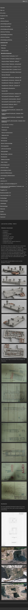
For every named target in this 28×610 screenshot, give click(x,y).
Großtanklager (3, 198)
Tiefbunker (3, 48)
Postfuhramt (4, 130)
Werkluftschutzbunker (6, 53)
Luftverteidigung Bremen (5, 23)
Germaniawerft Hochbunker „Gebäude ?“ (11, 96)
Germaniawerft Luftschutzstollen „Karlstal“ (11, 101)
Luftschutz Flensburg (5, 31)
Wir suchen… (3, 13)
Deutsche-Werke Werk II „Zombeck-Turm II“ (11, 69)
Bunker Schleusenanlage (6, 143)
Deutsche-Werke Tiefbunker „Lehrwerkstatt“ (11, 64)
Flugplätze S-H (3, 190)
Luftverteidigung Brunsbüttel (6, 29)
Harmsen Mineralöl (6, 74)
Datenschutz (3, 214)
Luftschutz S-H (3, 181)
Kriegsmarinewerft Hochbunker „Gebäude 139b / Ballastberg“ (12, 118)
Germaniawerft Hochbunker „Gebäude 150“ (11, 93)
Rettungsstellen (4, 151)
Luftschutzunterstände (6, 148)
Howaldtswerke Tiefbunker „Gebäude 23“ (11, 85)
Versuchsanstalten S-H (5, 195)
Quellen (2, 211)
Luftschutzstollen (5, 50)
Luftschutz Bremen (4, 21)
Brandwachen (4, 156)
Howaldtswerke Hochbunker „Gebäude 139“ (11, 77)
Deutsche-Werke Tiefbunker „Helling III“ (10, 61)
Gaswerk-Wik (5, 91)
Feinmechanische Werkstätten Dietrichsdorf (11, 72)
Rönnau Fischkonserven (7, 132)
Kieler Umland (4, 162)
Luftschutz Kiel (4, 42)
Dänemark (2, 208)
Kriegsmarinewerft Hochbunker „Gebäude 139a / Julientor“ (12, 114)
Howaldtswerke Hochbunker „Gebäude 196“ (11, 80)
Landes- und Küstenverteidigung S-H (8, 183)
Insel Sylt (2, 178)
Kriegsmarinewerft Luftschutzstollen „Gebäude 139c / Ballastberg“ (13, 121)
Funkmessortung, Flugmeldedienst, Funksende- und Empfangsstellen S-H (12, 187)
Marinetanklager (4, 206)
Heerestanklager (4, 200)
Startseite (2, 7)
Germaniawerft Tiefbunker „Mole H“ (9, 104)
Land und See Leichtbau (7, 124)
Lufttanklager (3, 203)
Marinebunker (4, 140)
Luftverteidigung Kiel (5, 164)
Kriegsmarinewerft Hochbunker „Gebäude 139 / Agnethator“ (12, 110)
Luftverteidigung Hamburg (6, 40)
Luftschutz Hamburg (4, 37)
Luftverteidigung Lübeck (5, 170)
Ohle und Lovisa (5, 127)
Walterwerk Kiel (5, 135)
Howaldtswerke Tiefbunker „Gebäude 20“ (11, 82)
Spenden (2, 18)
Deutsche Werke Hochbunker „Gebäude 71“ (11, 58)
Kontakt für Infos (4, 15)
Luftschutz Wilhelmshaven (6, 172)
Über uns (2, 10)
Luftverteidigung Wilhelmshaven (7, 175)
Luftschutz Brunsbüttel (5, 26)
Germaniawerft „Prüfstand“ (8, 107)
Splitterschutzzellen (5, 159)
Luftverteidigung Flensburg (6, 34)
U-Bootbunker (4, 138)
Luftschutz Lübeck (4, 167)
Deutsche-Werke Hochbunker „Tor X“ (10, 56)
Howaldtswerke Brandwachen (8, 88)
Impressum (2, 217)
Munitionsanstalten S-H (5, 192)
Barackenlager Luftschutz (6, 154)
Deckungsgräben (5, 146)
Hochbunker (3, 45)
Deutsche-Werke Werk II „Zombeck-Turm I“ (11, 66)
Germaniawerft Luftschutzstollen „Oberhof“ (11, 99)
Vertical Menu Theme (16, 608)
